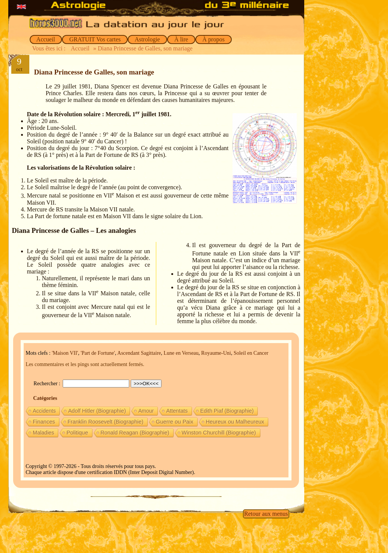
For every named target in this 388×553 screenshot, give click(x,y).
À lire (181, 39)
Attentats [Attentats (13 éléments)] (176, 411)
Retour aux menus (266, 513)
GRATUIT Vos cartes (95, 39)
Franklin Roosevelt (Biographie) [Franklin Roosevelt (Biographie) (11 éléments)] (105, 422)
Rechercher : (47, 383)
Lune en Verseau (181, 353)
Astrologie (147, 39)
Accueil (46, 39)
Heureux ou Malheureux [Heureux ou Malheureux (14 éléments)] (235, 422)
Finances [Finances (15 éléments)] (44, 422)
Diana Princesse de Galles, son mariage (94, 72)
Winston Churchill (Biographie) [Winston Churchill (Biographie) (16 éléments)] (219, 433)
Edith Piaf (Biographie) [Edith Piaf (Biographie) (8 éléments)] (227, 411)
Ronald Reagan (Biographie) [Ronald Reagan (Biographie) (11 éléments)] (135, 433)
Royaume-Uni (216, 353)
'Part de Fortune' (98, 353)
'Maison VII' (65, 353)
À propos (213, 39)
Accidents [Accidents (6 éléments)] (44, 411)
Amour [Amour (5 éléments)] (146, 411)
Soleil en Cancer (251, 353)
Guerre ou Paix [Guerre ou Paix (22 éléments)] (174, 422)
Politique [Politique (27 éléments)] (77, 432)
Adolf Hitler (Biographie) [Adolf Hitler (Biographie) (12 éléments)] (97, 411)
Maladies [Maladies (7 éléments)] (43, 433)
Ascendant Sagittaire (139, 353)
